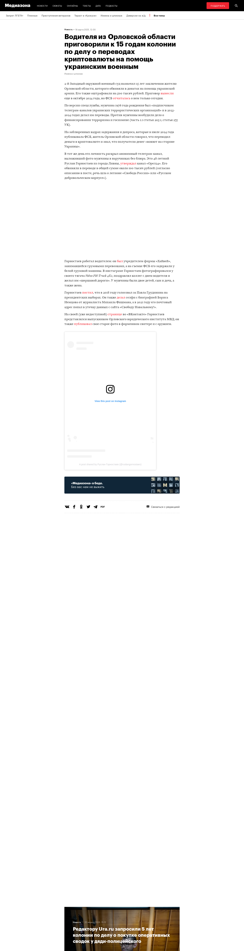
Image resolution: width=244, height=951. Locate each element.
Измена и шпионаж (111, 15)
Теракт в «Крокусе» (85, 15)
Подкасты (112, 5)
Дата (98, 5)
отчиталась (121, 98)
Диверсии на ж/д (136, 15)
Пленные (32, 15)
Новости (42, 5)
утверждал (128, 163)
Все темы (159, 15)
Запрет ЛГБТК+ (14, 15)
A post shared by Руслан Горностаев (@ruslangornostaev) (110, 464)
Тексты (87, 5)
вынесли (167, 93)
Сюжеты (57, 5)
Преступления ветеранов (56, 15)
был (120, 261)
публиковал (83, 324)
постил (87, 292)
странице (115, 314)
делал (121, 297)
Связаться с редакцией (163, 506)
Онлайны (72, 5)
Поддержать (218, 5)
